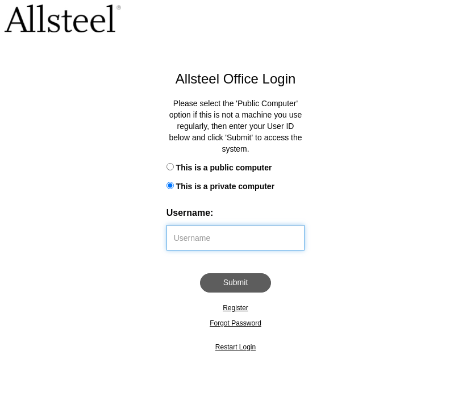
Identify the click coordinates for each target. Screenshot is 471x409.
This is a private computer (225, 186)
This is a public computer (224, 167)
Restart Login (235, 347)
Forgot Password (235, 323)
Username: (190, 213)
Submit (235, 282)
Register (235, 308)
